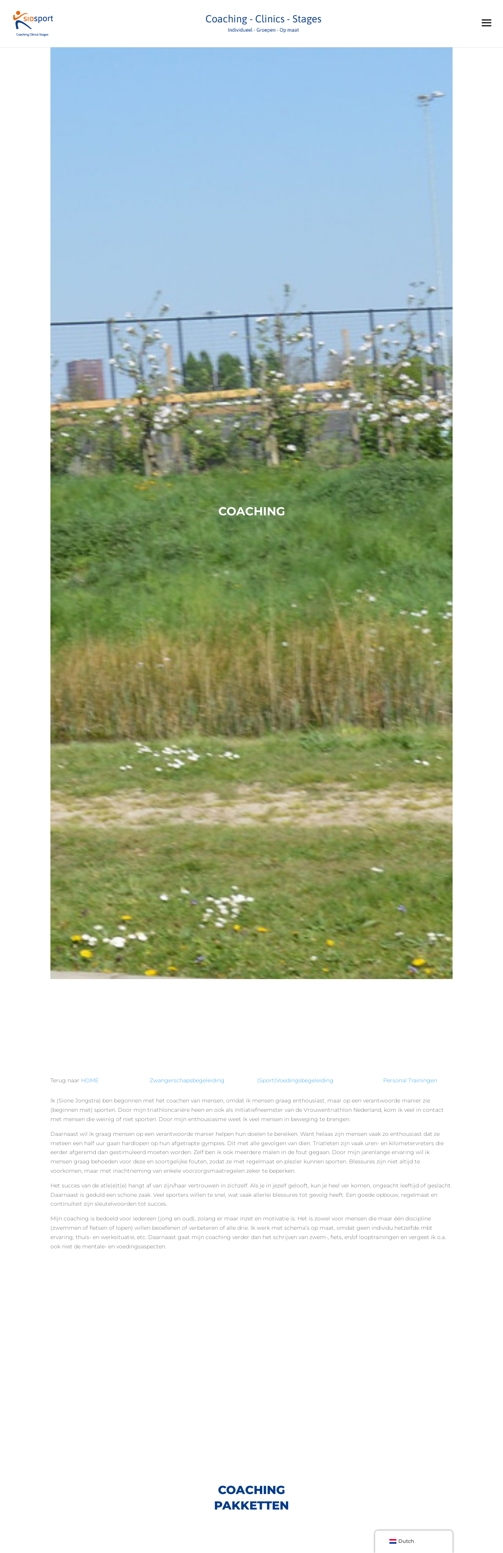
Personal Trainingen (410, 1080)
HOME (90, 1080)
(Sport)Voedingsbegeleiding (296, 1080)
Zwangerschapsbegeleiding (187, 1080)
